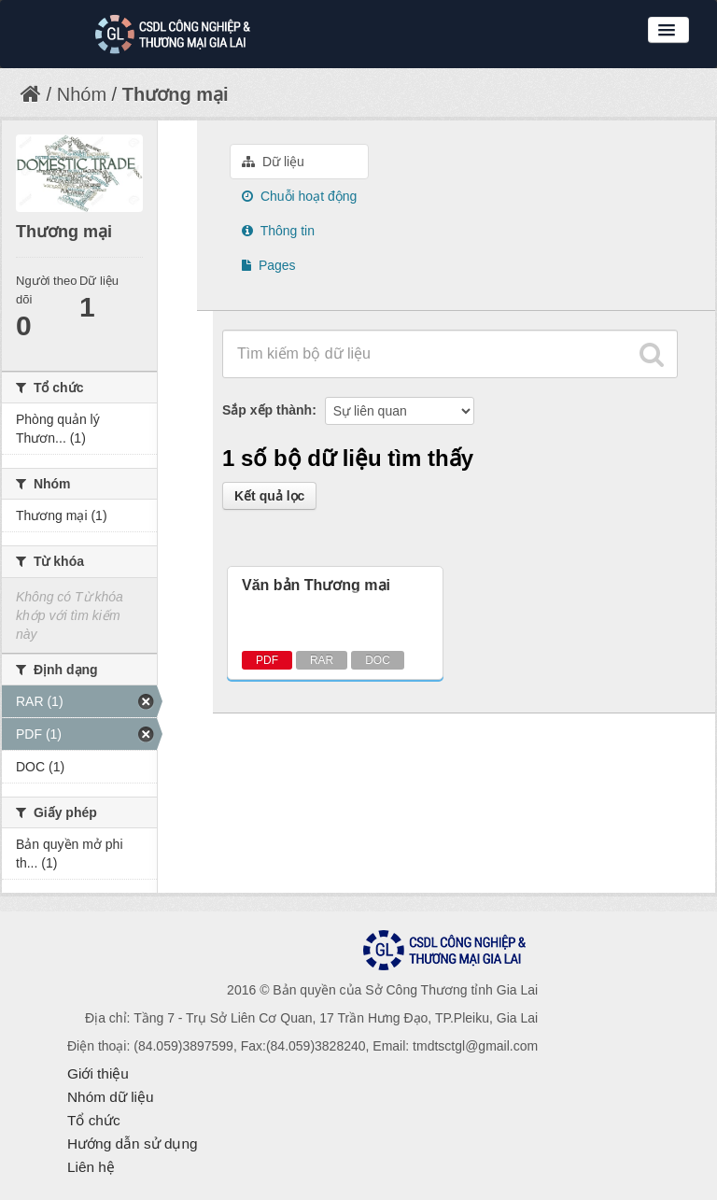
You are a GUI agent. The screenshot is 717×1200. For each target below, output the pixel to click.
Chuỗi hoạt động (299, 196)
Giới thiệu (98, 1073)
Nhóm (81, 94)
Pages (269, 265)
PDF (267, 660)
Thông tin (278, 230)
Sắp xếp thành (267, 409)
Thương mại (175, 94)
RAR (321, 660)
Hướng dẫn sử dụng (132, 1143)
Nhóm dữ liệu (110, 1097)
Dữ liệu (273, 161)
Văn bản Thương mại (316, 585)
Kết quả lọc (269, 495)
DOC (377, 660)
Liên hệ (91, 1167)
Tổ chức (93, 1120)
